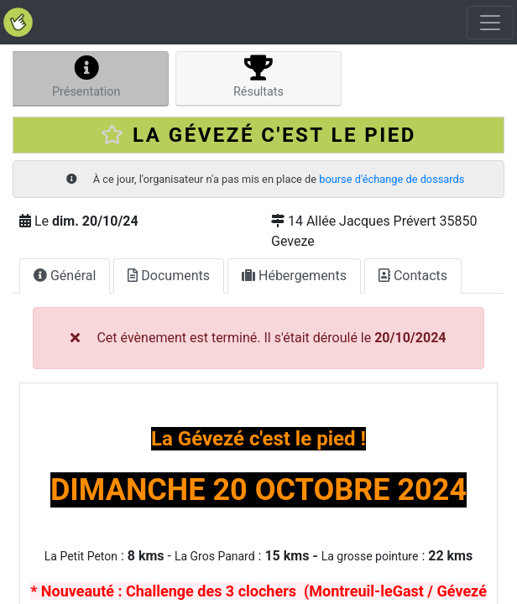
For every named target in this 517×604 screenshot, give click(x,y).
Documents (169, 276)
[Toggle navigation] (490, 22)
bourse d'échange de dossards (391, 179)
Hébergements (294, 276)
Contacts (413, 276)
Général (65, 276)
